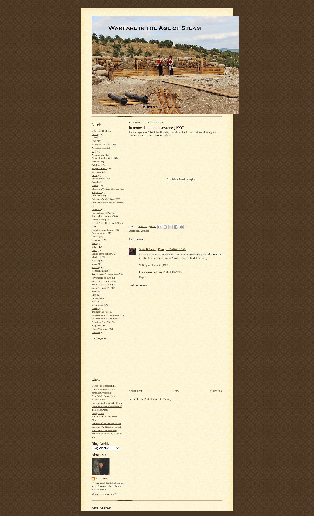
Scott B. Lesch (147, 249)
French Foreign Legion (103, 230)
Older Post (216, 390)
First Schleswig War (101, 213)
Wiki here (165, 135)
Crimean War (98, 195)
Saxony (95, 291)
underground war (100, 311)
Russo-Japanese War (102, 284)
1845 (94, 141)
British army (98, 178)
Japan (94, 250)
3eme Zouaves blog (101, 392)
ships (94, 294)
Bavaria (95, 161)
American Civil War (101, 144)
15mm (95, 137)
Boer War (96, 171)
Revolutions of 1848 (101, 277)
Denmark (96, 209)
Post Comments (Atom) (157, 399)
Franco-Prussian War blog (104, 430)
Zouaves (96, 332)
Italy (94, 247)
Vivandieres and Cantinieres (105, 315)
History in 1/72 (99, 399)
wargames (96, 325)
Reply (142, 277)
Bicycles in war (99, 168)
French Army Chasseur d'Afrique (108, 223)
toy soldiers (97, 305)
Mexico (95, 257)
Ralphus (102, 478)
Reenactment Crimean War (105, 274)
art (93, 151)
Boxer (94, 175)
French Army (98, 219)
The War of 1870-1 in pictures (106, 423)
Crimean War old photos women (107, 202)
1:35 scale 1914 (99, 130)
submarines (97, 298)
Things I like (98, 413)
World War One (99, 328)
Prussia (95, 267)
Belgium (96, 165)
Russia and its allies (101, 281)
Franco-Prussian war (102, 216)
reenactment (98, 270)
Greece (95, 236)
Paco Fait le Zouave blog (104, 396)
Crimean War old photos (103, 199)
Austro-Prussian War (102, 158)
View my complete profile (104, 494)
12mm (95, 134)
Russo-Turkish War (101, 288)
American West (99, 147)
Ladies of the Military (102, 253)
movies (95, 260)
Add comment (138, 285)
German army (98, 233)
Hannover (96, 240)
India (94, 243)
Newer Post (135, 390)
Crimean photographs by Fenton (107, 403)
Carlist (95, 185)
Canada (95, 182)
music (94, 264)
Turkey (95, 308)
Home (176, 390)
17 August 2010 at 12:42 (172, 249)
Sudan (95, 301)
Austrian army (99, 154)
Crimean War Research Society (107, 426)
